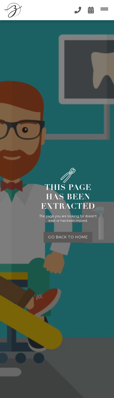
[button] (104, 10)
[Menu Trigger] (103, 9)
